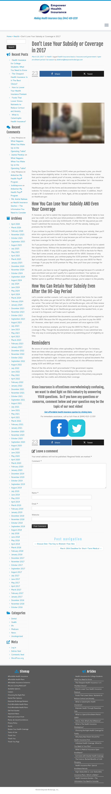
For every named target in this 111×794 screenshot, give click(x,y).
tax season (50, 59)
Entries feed (16, 651)
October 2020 (17, 438)
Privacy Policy (12, 723)
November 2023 (17, 312)
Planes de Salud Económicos (18, 720)
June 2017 (15, 579)
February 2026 (17, 231)
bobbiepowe (16, 185)
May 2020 (15, 456)
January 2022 (16, 385)
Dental (13, 618)
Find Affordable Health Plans (18, 704)
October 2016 (17, 607)
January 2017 (16, 596)
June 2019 (15, 494)
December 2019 (17, 473)
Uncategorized (17, 636)
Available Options (14, 689)
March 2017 (16, 589)
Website (35, 514)
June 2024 (15, 287)
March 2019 (16, 505)
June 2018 (15, 537)
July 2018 (15, 533)
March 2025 (16, 259)
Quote (10, 726)
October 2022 (17, 357)
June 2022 (15, 371)
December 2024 (17, 266)
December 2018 (17, 516)
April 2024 (15, 294)
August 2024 (16, 280)
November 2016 (17, 603)
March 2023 (16, 340)
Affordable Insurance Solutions (19, 682)
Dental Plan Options (15, 698)
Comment (37, 461)
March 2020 (16, 463)
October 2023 (17, 315)
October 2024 (17, 273)
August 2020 (16, 445)
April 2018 (15, 544)
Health (16, 36)
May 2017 (15, 582)
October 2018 (17, 523)
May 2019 (15, 498)
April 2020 (15, 459)
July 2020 (15, 449)
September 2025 (18, 241)
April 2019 (15, 502)
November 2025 (17, 234)
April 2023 (15, 336)
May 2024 (15, 291)
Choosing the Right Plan (16, 695)
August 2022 (16, 364)
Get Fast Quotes (13, 710)
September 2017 (18, 568)
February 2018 (17, 551)
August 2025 (16, 245)
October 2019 (17, 480)
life (12, 625)
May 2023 (15, 333)
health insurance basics (66, 56)
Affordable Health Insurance (18, 676)
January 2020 (16, 470)
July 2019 (15, 491)
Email (35, 503)
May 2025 (15, 252)
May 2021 (15, 414)
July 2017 (15, 575)
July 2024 (15, 284)
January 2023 (16, 347)
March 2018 (16, 547)
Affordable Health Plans (16, 679)
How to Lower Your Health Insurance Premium (19, 90)
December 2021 (17, 389)
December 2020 (17, 431)
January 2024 (16, 305)
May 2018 (15, 540)
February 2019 (17, 509)
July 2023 (15, 326)
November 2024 (17, 269)
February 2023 (17, 343)
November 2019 (17, 477)
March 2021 (16, 421)
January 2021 (16, 428)
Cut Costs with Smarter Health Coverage (89, 756)
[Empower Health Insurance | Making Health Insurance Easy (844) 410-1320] (55, 9)
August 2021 (16, 403)
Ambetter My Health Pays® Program (16, 178)
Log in (13, 647)
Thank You (12, 735)
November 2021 (17, 393)
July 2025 (15, 248)
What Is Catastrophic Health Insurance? (18, 118)
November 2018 (17, 519)
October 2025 (17, 238)
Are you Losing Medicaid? (17, 686)
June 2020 (15, 452)
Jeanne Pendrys (17, 154)
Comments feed (17, 654)
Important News (13, 714)
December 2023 (17, 308)
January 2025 (16, 262)
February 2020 (17, 466)
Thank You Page (13, 742)
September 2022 (18, 361)
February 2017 (17, 593)
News (13, 632)
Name (35, 492)
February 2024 (17, 301)
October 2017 (17, 565)
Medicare (14, 629)
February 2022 (17, 382)
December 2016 (17, 600)
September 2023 (18, 319)
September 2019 (18, 484)
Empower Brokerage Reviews (18, 701)
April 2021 (15, 417)
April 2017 (15, 586)
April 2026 (15, 224)
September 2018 (18, 526)
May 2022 (15, 375)
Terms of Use (12, 732)
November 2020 (17, 435)
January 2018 (16, 554)
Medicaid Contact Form (16, 717)
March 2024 (16, 298)
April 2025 (15, 255)
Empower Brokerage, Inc (49, 790)
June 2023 (15, 329)
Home (9, 36)
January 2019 (16, 512)
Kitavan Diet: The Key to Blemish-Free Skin (54, 543)
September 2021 (18, 400)
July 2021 (15, 407)
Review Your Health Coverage (18, 729)
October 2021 (17, 396)
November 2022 (17, 354)
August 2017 (16, 572)
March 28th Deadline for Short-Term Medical (81, 548)
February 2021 (17, 424)
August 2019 (16, 487)
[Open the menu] (107, 25)
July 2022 (15, 368)
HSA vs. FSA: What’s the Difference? (88, 721)
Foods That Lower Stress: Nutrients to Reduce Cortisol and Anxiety (17, 104)
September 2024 (18, 276)
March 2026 (16, 227)
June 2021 (15, 410)
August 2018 (16, 530)
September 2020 (18, 442)
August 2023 (16, 322)
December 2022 (17, 350)
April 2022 (15, 378)
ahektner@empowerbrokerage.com (70, 59)
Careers (10, 692)
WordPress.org (17, 658)
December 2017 (17, 558)
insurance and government (86, 56)
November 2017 (17, 561)
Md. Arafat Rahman (19, 199)
